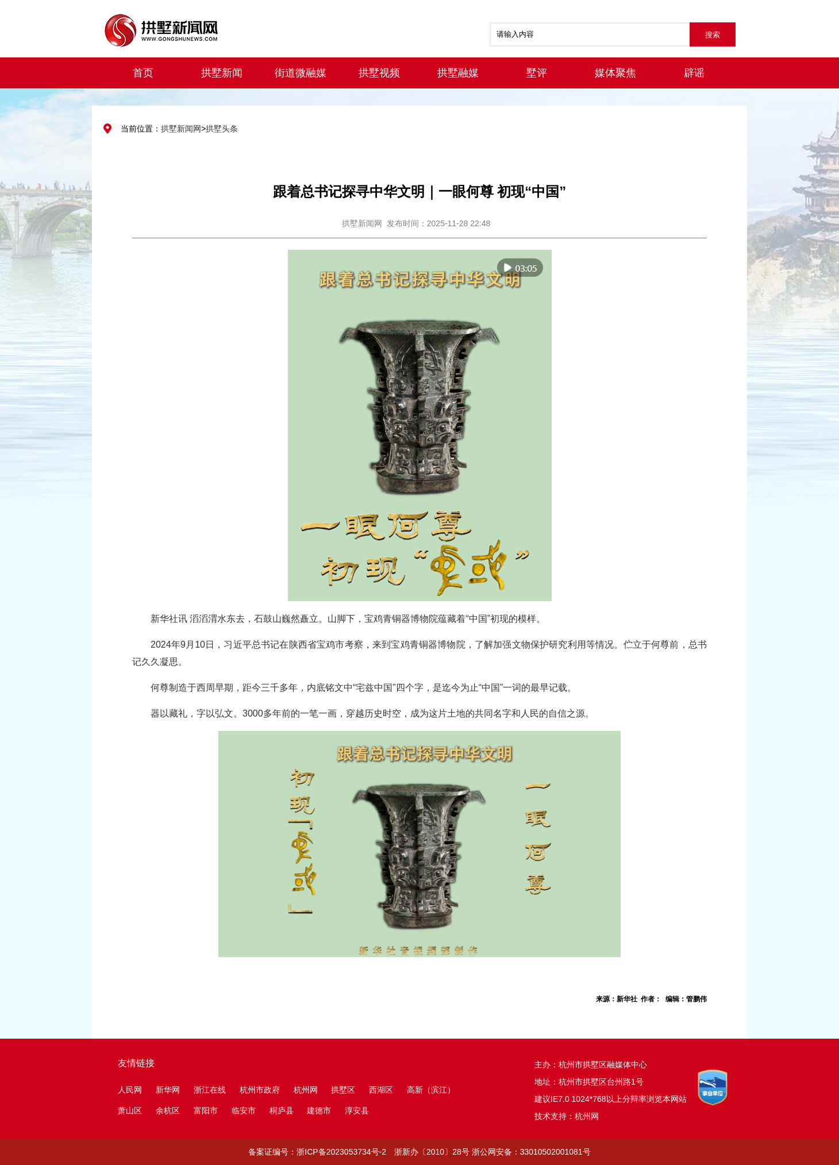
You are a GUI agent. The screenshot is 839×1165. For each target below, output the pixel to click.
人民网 (130, 1089)
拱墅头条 (222, 128)
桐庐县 (283, 1110)
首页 (143, 73)
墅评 (536, 73)
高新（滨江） (431, 1089)
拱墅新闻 (222, 73)
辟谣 (694, 73)
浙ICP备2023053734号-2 (341, 1151)
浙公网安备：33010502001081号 (531, 1151)
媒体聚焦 (615, 73)
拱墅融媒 (458, 73)
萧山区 (130, 1110)
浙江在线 (210, 1089)
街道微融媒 (300, 73)
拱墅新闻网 (181, 128)
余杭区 (168, 1110)
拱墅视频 (379, 73)
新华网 (168, 1089)
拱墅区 (343, 1089)
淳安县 (357, 1110)
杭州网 (306, 1089)
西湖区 (381, 1089)
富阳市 (206, 1110)
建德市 (320, 1110)
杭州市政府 (260, 1089)
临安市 (244, 1110)
